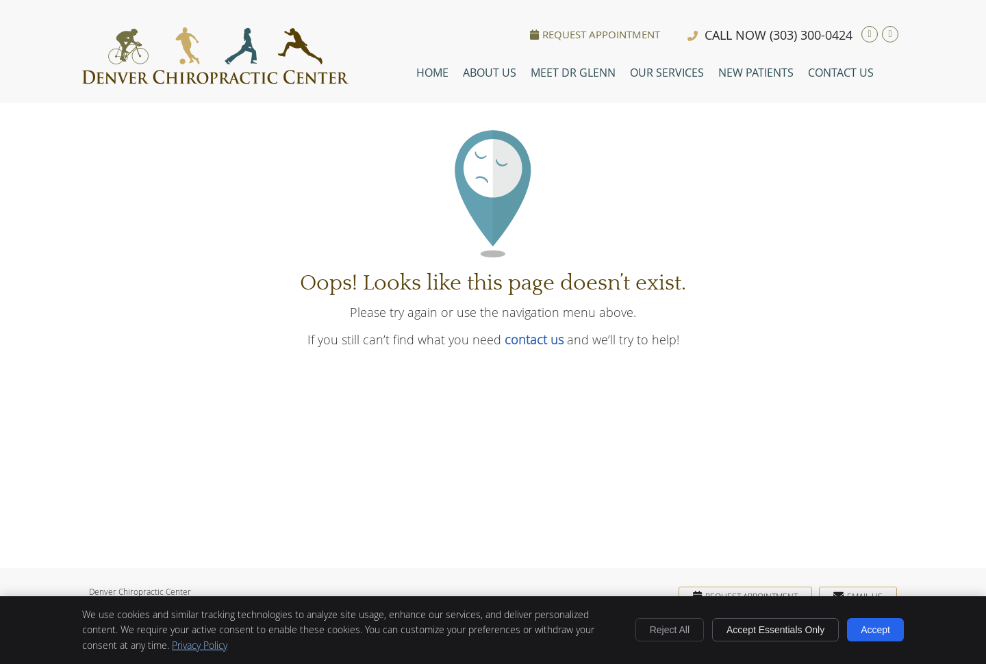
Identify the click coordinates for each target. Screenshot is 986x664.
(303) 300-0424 (811, 35)
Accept (875, 629)
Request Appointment (595, 34)
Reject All (670, 629)
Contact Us (841, 72)
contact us (534, 339)
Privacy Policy (199, 645)
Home (432, 72)
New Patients (756, 72)
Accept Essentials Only (775, 629)
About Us (489, 72)
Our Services (667, 72)
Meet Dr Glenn (573, 72)
